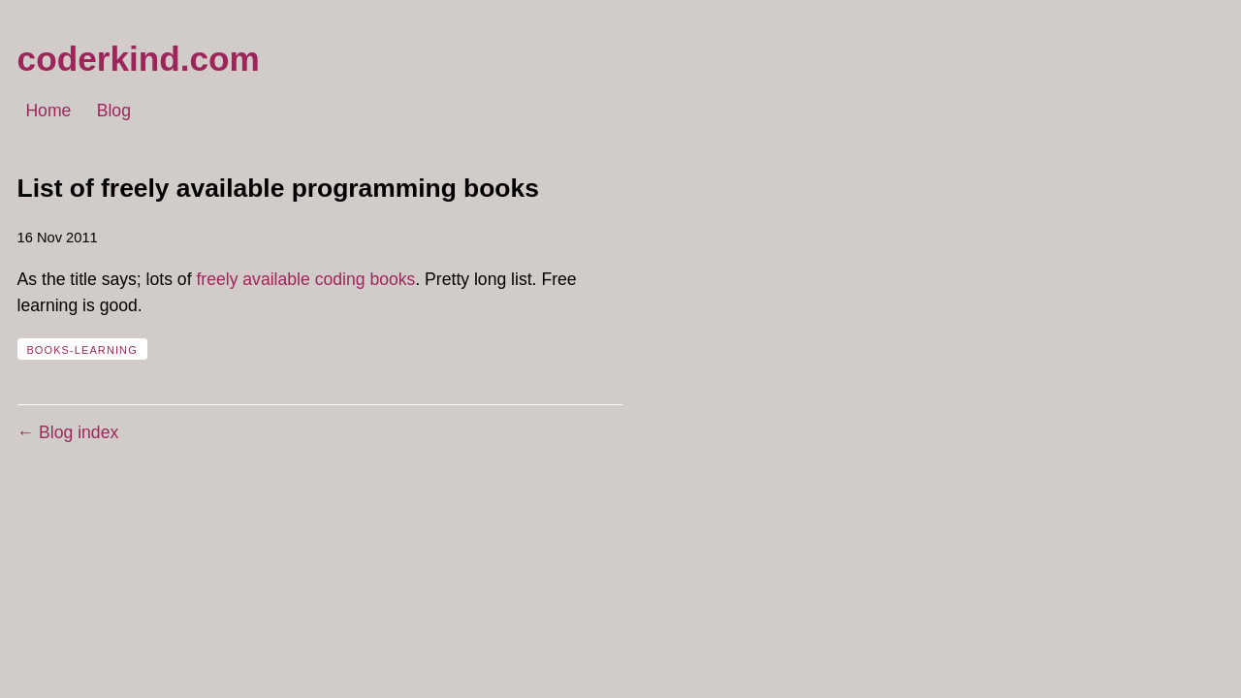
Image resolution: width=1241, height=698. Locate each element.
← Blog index (68, 432)
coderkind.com (138, 59)
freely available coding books (305, 279)
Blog (114, 111)
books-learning (81, 350)
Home (48, 111)
